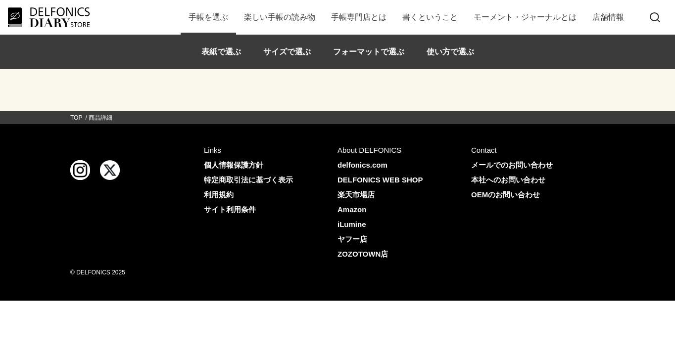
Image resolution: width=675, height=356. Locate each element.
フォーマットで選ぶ (368, 51)
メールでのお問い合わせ (512, 165)
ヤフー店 (352, 239)
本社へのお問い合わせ (508, 180)
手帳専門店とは (358, 17)
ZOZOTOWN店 (363, 254)
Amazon (352, 209)
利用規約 (219, 194)
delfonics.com (362, 165)
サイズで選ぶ (287, 51)
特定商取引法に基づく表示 (248, 180)
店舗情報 (608, 17)
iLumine (352, 224)
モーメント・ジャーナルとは (525, 17)
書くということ (430, 17)
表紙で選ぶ (221, 51)
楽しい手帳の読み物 (279, 17)
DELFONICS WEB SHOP (380, 180)
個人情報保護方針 (233, 165)
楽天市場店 (356, 194)
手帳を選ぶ (208, 17)
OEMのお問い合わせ (505, 194)
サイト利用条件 (230, 209)
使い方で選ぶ (450, 51)
